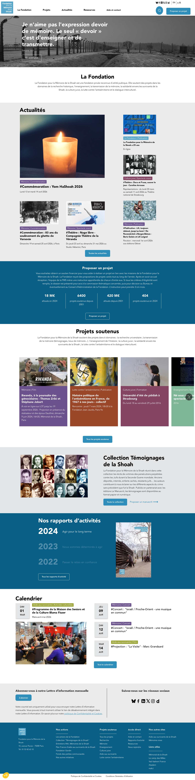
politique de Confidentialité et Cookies (83, 713)
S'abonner (23, 697)
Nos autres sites (157, 729)
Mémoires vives (155, 740)
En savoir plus (32, 57)
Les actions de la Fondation (68, 736)
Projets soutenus (108, 729)
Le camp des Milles (157, 758)
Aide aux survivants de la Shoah (162, 736)
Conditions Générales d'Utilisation (119, 776)
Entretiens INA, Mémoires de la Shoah (72, 743)
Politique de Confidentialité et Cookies (86, 776)
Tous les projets (106, 736)
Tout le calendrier (105, 664)
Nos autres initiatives (65, 757)
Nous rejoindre (134, 747)
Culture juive (105, 750)
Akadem (152, 765)
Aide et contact (114, 10)
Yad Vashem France (157, 761)
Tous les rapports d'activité (54, 576)
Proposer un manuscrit (144, 502)
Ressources (89, 10)
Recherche (104, 740)
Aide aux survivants (108, 754)
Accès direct (134, 729)
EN (175, 2)
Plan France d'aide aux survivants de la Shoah (75, 747)
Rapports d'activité (136, 740)
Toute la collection (115, 502)
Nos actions (62, 729)
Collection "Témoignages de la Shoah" (72, 740)
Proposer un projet (180, 9)
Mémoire (103, 743)
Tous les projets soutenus (97, 439)
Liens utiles (154, 747)
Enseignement (106, 747)
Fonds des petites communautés (70, 754)
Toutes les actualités (98, 253)
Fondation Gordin (63, 750)
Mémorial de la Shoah (158, 754)
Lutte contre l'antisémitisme (112, 757)
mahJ (151, 768)
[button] (188, 396)
